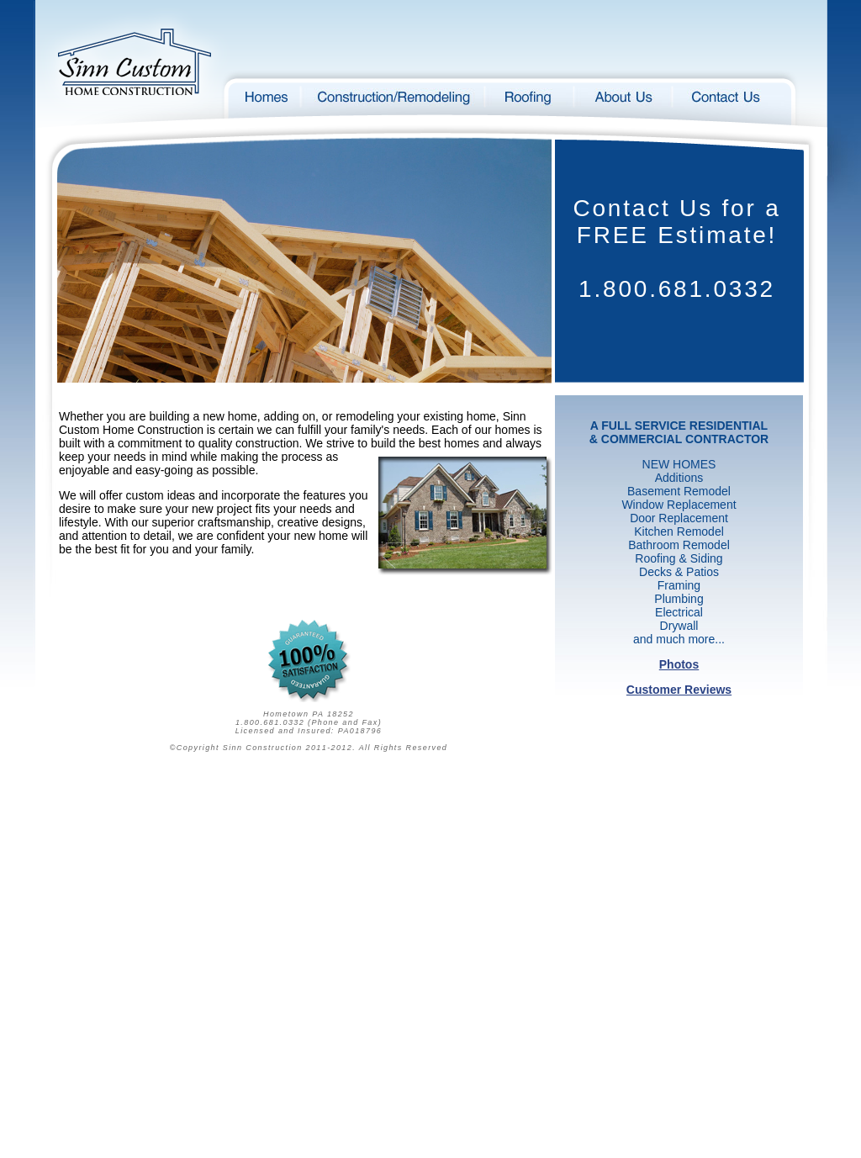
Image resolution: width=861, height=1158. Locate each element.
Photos (679, 664)
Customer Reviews (679, 689)
